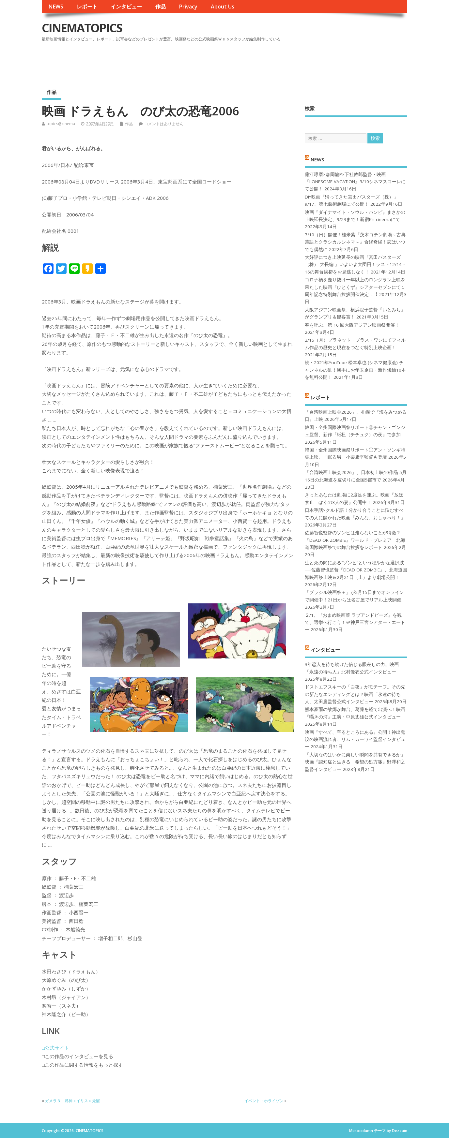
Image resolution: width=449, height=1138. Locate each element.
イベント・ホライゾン (264, 1100)
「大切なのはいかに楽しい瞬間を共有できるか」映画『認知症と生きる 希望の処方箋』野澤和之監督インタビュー (355, 762)
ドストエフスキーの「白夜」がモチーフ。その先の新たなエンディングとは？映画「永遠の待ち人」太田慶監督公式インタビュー (355, 694)
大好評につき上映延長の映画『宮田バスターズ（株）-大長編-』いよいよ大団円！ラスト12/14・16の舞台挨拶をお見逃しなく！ (355, 264)
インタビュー (126, 6)
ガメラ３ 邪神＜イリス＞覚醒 (72, 1100)
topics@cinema (61, 123)
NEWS (55, 6)
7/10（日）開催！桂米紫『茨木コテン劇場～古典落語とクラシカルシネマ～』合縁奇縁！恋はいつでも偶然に (355, 242)
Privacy (188, 6)
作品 (160, 6)
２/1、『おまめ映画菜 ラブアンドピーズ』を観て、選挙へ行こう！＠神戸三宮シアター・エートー (355, 622)
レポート (87, 6)
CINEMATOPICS (82, 28)
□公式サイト (55, 1047)
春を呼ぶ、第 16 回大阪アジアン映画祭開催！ (352, 325)
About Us (222, 6)
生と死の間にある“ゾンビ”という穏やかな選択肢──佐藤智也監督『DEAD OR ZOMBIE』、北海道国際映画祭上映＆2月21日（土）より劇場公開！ (356, 570)
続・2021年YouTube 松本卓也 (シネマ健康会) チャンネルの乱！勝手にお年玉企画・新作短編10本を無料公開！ (355, 370)
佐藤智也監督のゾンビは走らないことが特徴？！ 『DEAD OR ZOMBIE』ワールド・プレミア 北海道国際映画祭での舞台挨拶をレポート (355, 540)
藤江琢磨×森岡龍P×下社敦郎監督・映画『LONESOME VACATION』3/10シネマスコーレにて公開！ (355, 181)
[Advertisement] (283, 61)
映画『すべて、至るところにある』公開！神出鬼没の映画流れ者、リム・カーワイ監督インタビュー (355, 739)
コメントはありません (163, 123)
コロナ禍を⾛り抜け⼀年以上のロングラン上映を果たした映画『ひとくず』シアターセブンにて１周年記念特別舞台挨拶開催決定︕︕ (355, 287)
